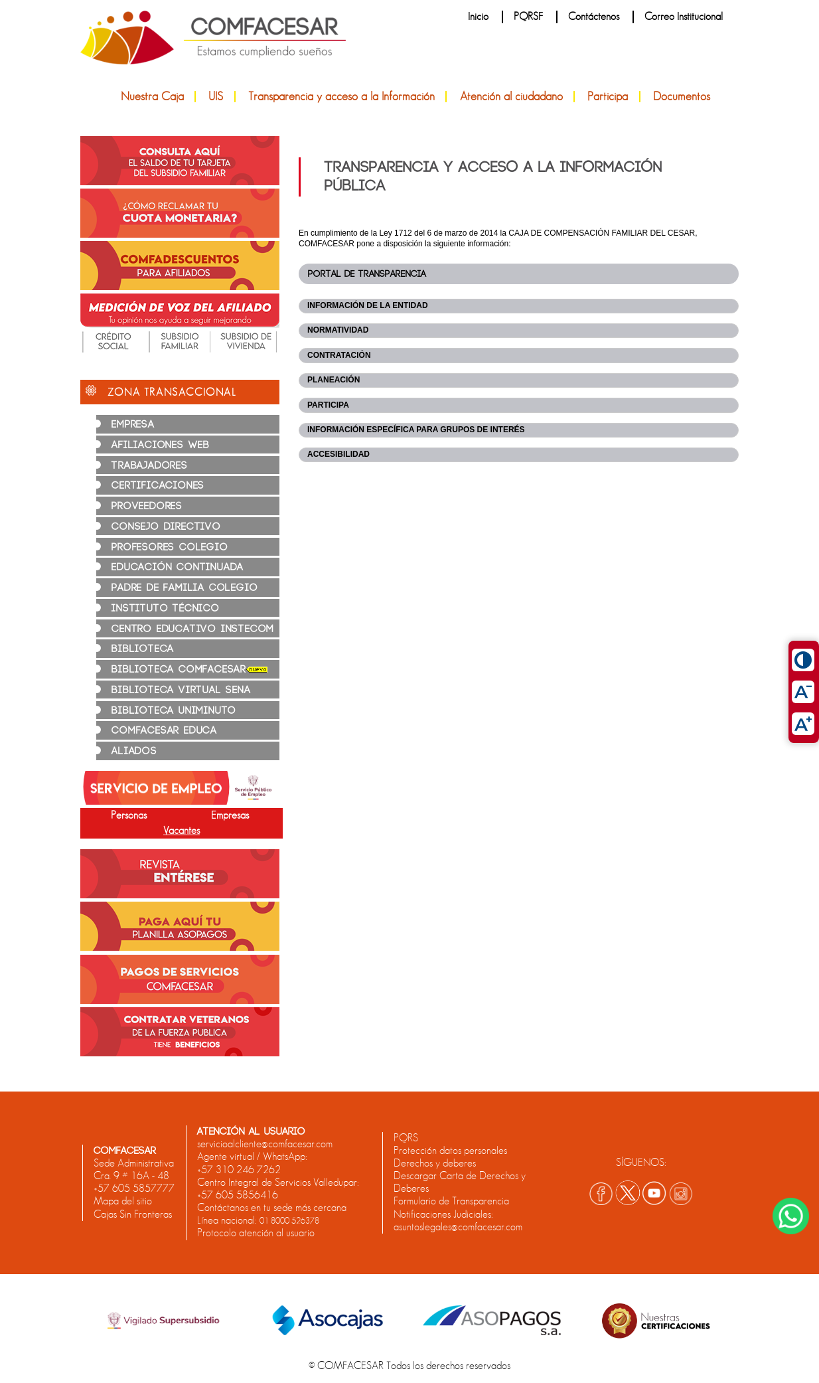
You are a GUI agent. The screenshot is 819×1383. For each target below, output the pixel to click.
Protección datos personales (450, 1151)
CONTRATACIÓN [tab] (339, 355)
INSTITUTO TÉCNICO (166, 608)
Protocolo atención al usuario (256, 1233)
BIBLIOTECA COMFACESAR (189, 669)
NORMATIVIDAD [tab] (337, 330)
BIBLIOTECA (143, 649)
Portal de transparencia (367, 274)
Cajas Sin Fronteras (133, 1214)
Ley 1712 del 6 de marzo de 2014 (438, 233)
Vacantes (181, 831)
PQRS (406, 1138)
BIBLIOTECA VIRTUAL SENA (181, 690)
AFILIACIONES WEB (161, 445)
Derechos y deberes (435, 1163)
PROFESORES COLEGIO (170, 547)
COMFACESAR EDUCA (164, 730)
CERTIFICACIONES (158, 485)
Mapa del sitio (123, 1201)
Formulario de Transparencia (451, 1201)
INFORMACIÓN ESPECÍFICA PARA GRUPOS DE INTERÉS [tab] (416, 429)
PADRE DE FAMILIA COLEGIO (185, 588)
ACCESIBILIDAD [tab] (338, 454)
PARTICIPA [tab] (328, 405)
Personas (129, 815)
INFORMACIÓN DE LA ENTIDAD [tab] (367, 305)
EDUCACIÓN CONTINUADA (178, 567)
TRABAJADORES (150, 465)
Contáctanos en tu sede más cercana (271, 1208)
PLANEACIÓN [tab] (333, 379)
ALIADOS (134, 751)
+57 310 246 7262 (239, 1170)
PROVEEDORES (147, 506)
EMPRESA (133, 424)
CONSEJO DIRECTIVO (166, 526)
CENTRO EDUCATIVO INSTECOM (193, 629)
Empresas (230, 815)
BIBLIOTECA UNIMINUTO (174, 710)
